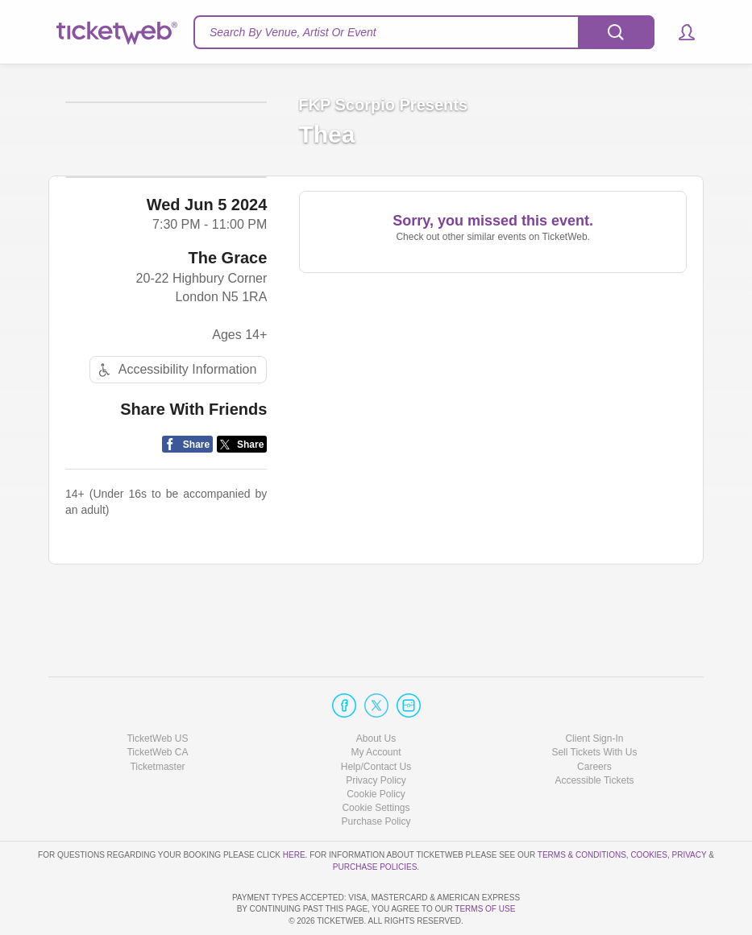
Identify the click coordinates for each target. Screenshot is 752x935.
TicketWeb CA (157, 706)
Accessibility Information (175, 442)
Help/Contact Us (376, 720)
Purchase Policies (375, 820)
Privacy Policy (376, 734)
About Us (376, 692)
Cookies (648, 809)
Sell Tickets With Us (594, 706)
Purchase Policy (375, 775)
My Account (376, 706)
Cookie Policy (376, 748)
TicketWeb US (157, 692)
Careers (594, 720)
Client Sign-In (594, 692)
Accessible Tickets (594, 734)
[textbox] (423, 32)
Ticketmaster (157, 720)
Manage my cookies (376, 761)
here (294, 809)
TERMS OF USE (485, 908)
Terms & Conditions (582, 809)
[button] (679, 32)
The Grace (228, 330)
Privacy (689, 809)
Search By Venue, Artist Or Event (293, 32)
